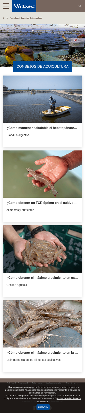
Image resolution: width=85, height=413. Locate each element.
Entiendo (43, 407)
